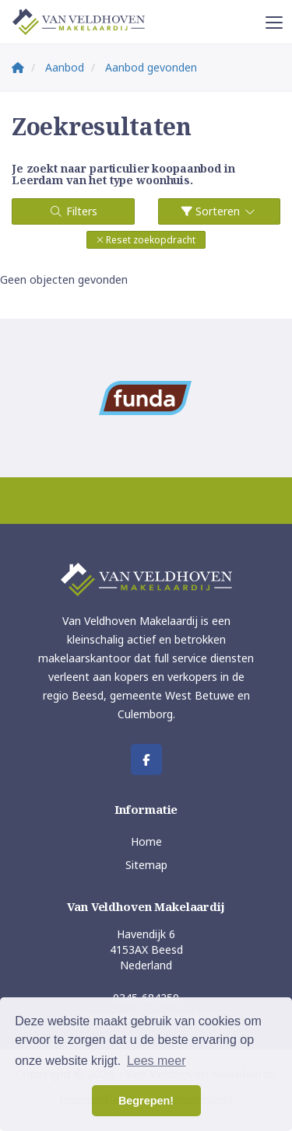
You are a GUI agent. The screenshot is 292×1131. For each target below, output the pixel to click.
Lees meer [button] (156, 1060)
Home (146, 841)
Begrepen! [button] (146, 1100)
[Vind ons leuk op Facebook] (146, 759)
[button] (146, 240)
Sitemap (146, 864)
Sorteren (219, 211)
